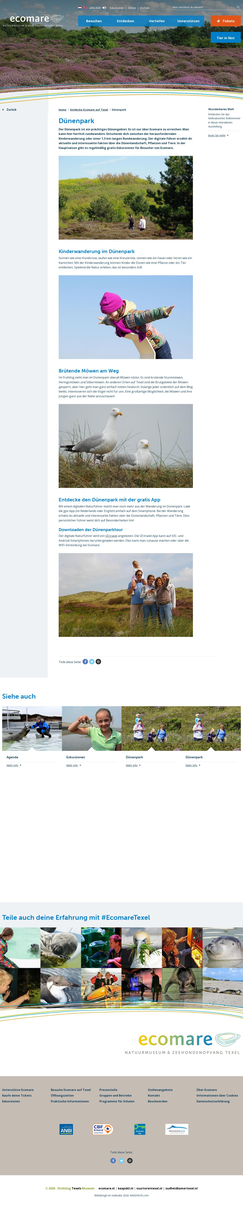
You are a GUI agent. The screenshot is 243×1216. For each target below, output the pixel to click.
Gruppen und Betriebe (115, 1101)
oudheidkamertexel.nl (182, 1194)
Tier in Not (226, 38)
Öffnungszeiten (62, 1101)
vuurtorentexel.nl (149, 1194)
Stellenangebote (160, 1095)
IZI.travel (111, 536)
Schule (132, 8)
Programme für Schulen (116, 1106)
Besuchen (94, 21)
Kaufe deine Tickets (17, 1101)
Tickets (228, 21)
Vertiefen (157, 21)
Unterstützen (188, 21)
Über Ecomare (207, 1095)
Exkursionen (117, 8)
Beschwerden (157, 1106)
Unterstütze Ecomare (18, 1095)
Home (62, 109)
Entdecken (125, 21)
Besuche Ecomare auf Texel (71, 1095)
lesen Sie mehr (217, 135)
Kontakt (145, 8)
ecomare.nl (106, 1194)
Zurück (12, 110)
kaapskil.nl (126, 1194)
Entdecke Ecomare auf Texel (89, 109)
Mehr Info (12, 765)
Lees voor (97, 7)
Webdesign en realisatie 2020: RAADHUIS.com (121, 1200)
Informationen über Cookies (217, 1101)
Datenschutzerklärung (213, 1106)
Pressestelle (108, 1095)
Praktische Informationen (70, 1106)
